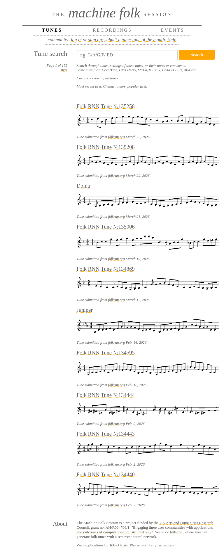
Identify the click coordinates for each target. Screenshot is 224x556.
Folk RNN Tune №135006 (106, 227)
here (171, 545)
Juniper (85, 310)
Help (171, 39)
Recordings (112, 30)
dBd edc (190, 70)
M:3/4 (142, 70)
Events (172, 30)
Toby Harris (118, 545)
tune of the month (148, 39)
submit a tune (117, 39)
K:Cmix (154, 70)
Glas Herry (127, 70)
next (64, 70)
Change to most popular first (124, 86)
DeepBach (109, 70)
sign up (95, 39)
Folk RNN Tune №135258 (106, 106)
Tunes (52, 30)
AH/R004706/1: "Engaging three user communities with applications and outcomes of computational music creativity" (145, 529)
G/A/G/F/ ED (172, 70)
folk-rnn (176, 532)
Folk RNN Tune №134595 (106, 353)
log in (76, 39)
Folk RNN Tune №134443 (106, 434)
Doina (83, 186)
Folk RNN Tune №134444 (106, 395)
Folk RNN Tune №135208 (106, 147)
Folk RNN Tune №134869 (106, 269)
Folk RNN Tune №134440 (106, 474)
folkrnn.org (116, 137)
